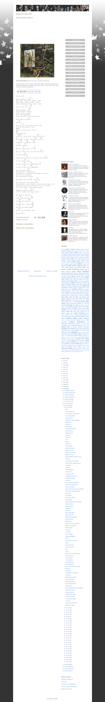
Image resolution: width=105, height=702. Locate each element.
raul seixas (25, 219)
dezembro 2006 (68, 390)
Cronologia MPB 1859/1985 (75, 63)
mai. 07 (68, 653)
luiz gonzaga (68, 305)
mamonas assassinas (83, 306)
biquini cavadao (73, 264)
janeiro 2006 (67, 670)
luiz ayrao (84, 303)
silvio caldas (85, 338)
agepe (69, 251)
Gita (67, 549)
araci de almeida (79, 257)
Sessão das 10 (69, 431)
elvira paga (72, 279)
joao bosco (65, 297)
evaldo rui (68, 282)
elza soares (86, 279)
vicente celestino (77, 346)
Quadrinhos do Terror (66, 689)
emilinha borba (65, 281)
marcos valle (81, 308)
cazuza (74, 271)
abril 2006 (67, 664)
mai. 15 (68, 638)
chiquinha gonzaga (66, 273)
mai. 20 (68, 629)
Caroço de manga (70, 605)
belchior (68, 262)
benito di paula (85, 262)
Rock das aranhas (70, 448)
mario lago (83, 310)
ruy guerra (84, 335)
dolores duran (80, 276)
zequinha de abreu (74, 351)
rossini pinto (70, 335)
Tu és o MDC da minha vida (72, 413)
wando (70, 350)
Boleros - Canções (75, 53)
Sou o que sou (69, 557)
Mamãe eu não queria (71, 525)
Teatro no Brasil (75, 92)
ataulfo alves (85, 258)
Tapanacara (68, 422)
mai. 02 (68, 661)
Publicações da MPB (75, 43)
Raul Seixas (34, 80)
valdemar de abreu (85, 345)
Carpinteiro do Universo (71, 603)
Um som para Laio (70, 411)
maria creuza (70, 309)
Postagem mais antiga (51, 271)
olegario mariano (67, 325)
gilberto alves (79, 286)
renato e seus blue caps (83, 332)
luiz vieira (81, 305)
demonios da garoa (78, 274)
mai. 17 (68, 635)
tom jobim (76, 343)
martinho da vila (84, 311)
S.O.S (67, 439)
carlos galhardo (69, 267)
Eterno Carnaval (70, 564)
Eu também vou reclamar (72, 572)
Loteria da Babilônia (70, 536)
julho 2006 (67, 401)
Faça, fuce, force (70, 555)
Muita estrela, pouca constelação (74, 501)
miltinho (71, 313)
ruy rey (66, 337)
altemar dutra (80, 254)
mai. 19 (68, 631)
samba (82, 337)
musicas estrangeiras (65, 320)
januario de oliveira (70, 295)
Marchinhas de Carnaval (74, 180)
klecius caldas (65, 301)
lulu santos (86, 305)
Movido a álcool (69, 504)
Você (67, 409)
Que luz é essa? (70, 450)
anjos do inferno (80, 255)
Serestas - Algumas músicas (75, 172)
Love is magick (69, 534)
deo (62, 276)
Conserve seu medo (70, 594)
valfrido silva (64, 346)
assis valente (78, 258)
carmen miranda (66, 269)
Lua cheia (68, 530)
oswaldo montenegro (83, 327)
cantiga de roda (80, 265)
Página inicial (37, 271)
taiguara (83, 340)
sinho (73, 340)
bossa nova (86, 264)
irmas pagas (73, 292)
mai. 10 (68, 648)
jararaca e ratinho (79, 295)
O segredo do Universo (71, 476)
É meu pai (68, 570)
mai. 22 (68, 625)
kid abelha (86, 300)
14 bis (63, 249)
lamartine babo (80, 301)
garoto (66, 286)
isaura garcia (79, 292)
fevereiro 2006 (68, 668)
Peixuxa (67, 458)
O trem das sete (69, 474)
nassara (79, 320)
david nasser (70, 274)
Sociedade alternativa (71, 428)
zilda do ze (80, 351)
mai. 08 (68, 650)
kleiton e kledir (72, 301)
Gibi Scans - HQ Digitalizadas (68, 684)
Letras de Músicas (75, 86)
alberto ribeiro (65, 252)
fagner (73, 282)
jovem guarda (65, 300)
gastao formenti (72, 286)
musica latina (71, 318)
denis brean (86, 274)
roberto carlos (77, 334)
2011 (64, 378)
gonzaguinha (64, 287)
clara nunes (74, 273)
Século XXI (68, 437)
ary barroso (70, 258)
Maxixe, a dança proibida (74, 204)
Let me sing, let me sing (71, 540)
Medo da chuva (69, 519)
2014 (64, 371)
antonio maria (70, 257)
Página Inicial (75, 40)
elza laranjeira (79, 279)
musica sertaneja (83, 318)
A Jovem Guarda (72, 235)
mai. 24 (68, 620)
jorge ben (68, 298)
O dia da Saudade (70, 579)
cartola (82, 269)
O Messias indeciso (70, 478)
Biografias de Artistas (75, 50)
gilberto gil (86, 286)
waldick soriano (85, 348)
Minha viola (68, 508)
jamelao (63, 295)
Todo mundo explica (70, 415)
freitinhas (85, 284)
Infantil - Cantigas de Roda (75, 76)
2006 (64, 388)
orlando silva (65, 327)
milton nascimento (79, 313)
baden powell (76, 260)
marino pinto (77, 310)
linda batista (78, 303)
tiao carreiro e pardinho (83, 342)
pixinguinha (76, 330)
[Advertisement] (37, 31)
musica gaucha (80, 316)
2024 (64, 360)
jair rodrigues (85, 294)
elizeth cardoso (65, 279)
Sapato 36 (68, 435)
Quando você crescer (71, 452)
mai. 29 (68, 610)
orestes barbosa (76, 325)
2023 (64, 363)
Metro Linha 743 (70, 514)
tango (87, 340)
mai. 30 (68, 607)
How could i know (70, 547)
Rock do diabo (69, 446)
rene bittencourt (65, 334)
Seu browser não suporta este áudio (29, 91)
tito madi (71, 343)
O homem (68, 480)
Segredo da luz (69, 433)
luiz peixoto (76, 305)
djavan (73, 276)
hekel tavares (68, 289)
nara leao (73, 320)
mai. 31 (68, 407)
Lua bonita (68, 532)
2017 (64, 369)
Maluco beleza (69, 527)
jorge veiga (75, 298)
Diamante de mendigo (71, 577)
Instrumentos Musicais (75, 79)
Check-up (68, 600)
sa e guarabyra (72, 337)
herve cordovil (80, 290)
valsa (70, 346)
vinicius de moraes (67, 348)
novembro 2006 (68, 392)
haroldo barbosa (73, 287)
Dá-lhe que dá (69, 585)
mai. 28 (68, 612)
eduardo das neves (77, 278)
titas (67, 343)
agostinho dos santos (84, 250)
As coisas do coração (71, 598)
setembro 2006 (68, 397)
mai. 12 (68, 644)
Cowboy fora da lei (70, 590)
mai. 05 (68, 655)
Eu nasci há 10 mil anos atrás (73, 566)
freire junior (79, 284)
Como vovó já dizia (70, 596)
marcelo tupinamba (66, 308)
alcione (81, 252)
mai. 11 (68, 646)
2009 (64, 382)
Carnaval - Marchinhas (75, 59)
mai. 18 (68, 633)
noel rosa (70, 323)
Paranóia (68, 467)
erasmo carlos (73, 281)
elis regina (86, 278)
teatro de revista (65, 342)
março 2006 (67, 666)
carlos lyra (85, 267)
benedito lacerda (76, 262)
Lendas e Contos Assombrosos (69, 686)
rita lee (71, 334)
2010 (64, 380)
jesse (84, 295)
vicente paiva (86, 346)
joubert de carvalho (84, 298)
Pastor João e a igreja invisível (73, 463)
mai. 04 (68, 657)
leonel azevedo (70, 303)
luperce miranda (65, 306)
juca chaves (74, 300)
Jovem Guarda (75, 82)
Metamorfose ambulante (71, 517)
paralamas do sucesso (68, 328)
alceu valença (74, 252)
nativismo (83, 320)
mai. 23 (68, 623)
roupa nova (77, 335)
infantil (67, 292)
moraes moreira (79, 314)
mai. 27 (68, 614)
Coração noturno (70, 592)
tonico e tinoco (83, 343)
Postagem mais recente (23, 271)
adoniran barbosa (80, 249)
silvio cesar (64, 340)
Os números (69, 495)
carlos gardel (77, 267)
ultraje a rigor (75, 345)
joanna (87, 295)
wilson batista (75, 350)
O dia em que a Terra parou (72, 482)
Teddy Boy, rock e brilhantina (73, 420)
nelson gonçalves (77, 322)
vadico (79, 345)
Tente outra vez (69, 418)
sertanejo (78, 338)
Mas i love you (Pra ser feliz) (72, 523)
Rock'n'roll (68, 443)
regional (74, 332)
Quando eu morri (70, 454)
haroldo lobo (81, 287)
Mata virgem (69, 521)
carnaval (75, 269)
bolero (79, 264)
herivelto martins (77, 289)
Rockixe (67, 441)
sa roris (78, 337)
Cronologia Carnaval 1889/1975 (75, 69)
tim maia (63, 343)
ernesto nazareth (81, 281)
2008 (64, 384)
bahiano (83, 260)
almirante (74, 254)
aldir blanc (69, 254)
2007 (64, 386)
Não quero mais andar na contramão (75, 489)
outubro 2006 (67, 394)
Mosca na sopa (69, 506)
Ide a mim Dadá (69, 545)
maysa (67, 313)
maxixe (63, 313)
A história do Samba (73, 196)
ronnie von (63, 335)
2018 (64, 367)
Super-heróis (69, 426)
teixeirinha (73, 342)
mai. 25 (68, 618)
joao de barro (73, 297)
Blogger (56, 698)
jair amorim (79, 294)
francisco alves (70, 284)
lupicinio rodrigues (73, 306)
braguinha (63, 265)
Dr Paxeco (68, 575)
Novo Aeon (68, 493)
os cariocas (74, 327)
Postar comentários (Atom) (39, 276)
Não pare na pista (70, 486)
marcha (74, 308)
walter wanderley (64, 350)
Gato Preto (64, 681)
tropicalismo (69, 345)
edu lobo (69, 278)
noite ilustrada (77, 323)
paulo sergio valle (68, 330)
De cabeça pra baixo (71, 583)
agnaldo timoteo (75, 250)
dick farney (67, 276)
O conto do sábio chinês (71, 484)
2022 (64, 365)
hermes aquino (86, 289)
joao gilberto (82, 297)
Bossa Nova (75, 56)
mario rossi (76, 311)
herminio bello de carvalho (68, 290)
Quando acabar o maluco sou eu (74, 456)
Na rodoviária (69, 499)
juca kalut (80, 300)
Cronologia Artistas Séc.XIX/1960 (75, 66)
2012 (64, 375)
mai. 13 (68, 642)
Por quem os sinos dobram (72, 461)
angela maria (71, 255)
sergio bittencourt (71, 338)
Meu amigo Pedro (70, 512)
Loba (67, 538)
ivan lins (86, 292)
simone (69, 340)
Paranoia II (68, 465)
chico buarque (83, 271)
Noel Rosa (71, 227)
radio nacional (83, 330)
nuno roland (83, 323)
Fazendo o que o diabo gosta (73, 553)
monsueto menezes (69, 314)
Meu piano (68, 510)
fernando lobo (79, 282)
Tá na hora (68, 424)
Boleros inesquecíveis (73, 164)
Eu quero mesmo (70, 562)
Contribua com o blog (75, 95)
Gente (67, 551)
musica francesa (72, 316)
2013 (64, 373)
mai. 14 (68, 640)
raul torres (68, 332)
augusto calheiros (66, 260)
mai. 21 (68, 627)
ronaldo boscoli (85, 334)
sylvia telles (78, 340)
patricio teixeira (79, 328)
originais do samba (84, 325)
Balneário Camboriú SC (67, 679)
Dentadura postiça (70, 581)
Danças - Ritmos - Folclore (75, 72)
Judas (67, 542)
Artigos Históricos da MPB (75, 46)
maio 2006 (67, 405)
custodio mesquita (81, 273)
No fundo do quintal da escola (73, 491)
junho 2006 (67, 403)
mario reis (69, 311)
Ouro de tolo (69, 471)
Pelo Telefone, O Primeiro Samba (76, 188)
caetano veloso (71, 265)
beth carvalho (64, 264)
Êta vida (68, 568)
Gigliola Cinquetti (72, 219)
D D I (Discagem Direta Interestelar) (74, 588)
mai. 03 (68, 659)
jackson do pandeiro (70, 294)
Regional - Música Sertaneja (75, 89)
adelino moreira (70, 249)
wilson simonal (82, 350)
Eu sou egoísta (69, 560)
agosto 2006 (67, 399)
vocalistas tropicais (77, 348)
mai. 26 (68, 616)
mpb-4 (65, 316)
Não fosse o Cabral (70, 497)
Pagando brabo (69, 469)
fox (65, 284)
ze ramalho (66, 351)
